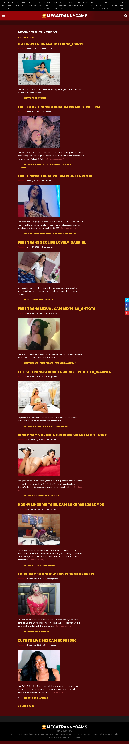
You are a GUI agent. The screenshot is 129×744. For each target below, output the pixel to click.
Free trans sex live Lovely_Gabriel (52, 242)
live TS (27, 98)
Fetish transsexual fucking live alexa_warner (64, 372)
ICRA (70, 731)
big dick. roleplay (33, 164)
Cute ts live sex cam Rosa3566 (47, 640)
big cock (28, 496)
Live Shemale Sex (62, 5)
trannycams (47, 48)
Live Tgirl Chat (4, 5)
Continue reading (55, 159)
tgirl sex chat (31, 234)
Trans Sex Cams (107, 5)
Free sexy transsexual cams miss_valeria (59, 107)
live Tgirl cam (31, 363)
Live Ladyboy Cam (94, 5)
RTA (58, 731)
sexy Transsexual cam (54, 164)
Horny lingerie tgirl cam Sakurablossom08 (61, 504)
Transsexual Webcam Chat (21, 5)
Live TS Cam (101, 5)
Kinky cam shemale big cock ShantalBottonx (62, 435)
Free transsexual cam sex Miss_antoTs (56, 309)
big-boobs (48, 426)
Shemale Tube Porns (47, 5)
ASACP (64, 731)
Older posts (26, 37)
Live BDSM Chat (40, 5)
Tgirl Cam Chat (55, 5)
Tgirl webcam (39, 98)
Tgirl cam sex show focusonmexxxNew (56, 574)
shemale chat (31, 300)
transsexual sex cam (66, 234)
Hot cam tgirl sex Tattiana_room (50, 44)
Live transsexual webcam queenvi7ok (55, 176)
